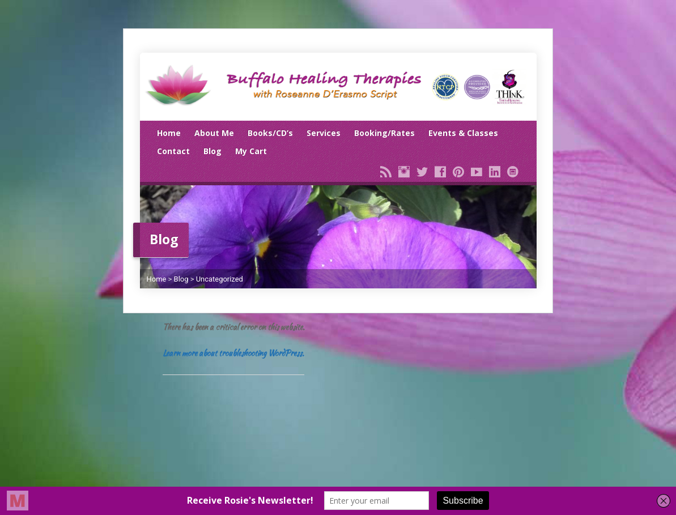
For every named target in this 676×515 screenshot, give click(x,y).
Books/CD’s (270, 132)
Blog (212, 151)
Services (324, 132)
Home (169, 132)
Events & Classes (463, 132)
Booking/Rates (384, 132)
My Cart (251, 151)
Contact (173, 151)
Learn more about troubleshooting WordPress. (233, 353)
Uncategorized (219, 279)
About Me (214, 132)
